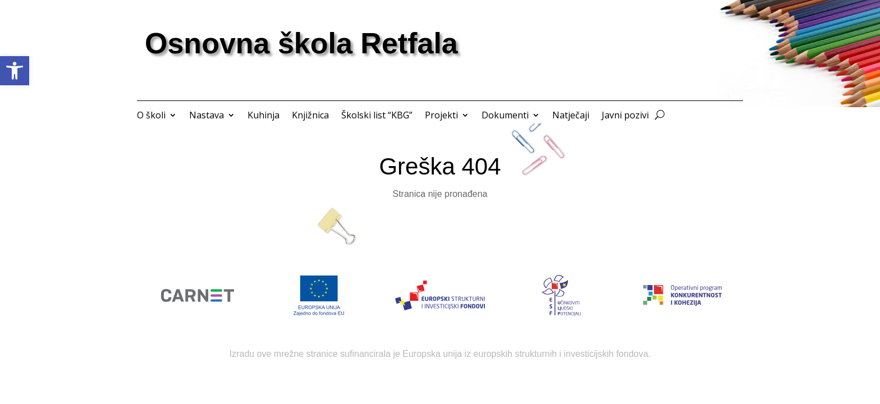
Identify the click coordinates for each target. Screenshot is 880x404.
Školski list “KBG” (376, 116)
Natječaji (570, 116)
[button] (14, 70)
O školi (151, 116)
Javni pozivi (625, 116)
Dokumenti (505, 116)
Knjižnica (310, 116)
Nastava (206, 116)
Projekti (441, 116)
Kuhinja (263, 116)
